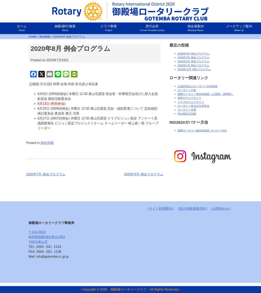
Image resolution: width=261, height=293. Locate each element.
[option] (202, 157)
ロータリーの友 (187, 90)
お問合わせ (221, 208)
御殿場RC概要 (65, 28)
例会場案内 (195, 28)
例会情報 (47, 143)
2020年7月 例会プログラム (45, 174)
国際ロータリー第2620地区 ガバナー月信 (202, 130)
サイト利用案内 (160, 208)
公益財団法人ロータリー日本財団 (197, 86)
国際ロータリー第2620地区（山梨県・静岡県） (206, 94)
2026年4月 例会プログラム (193, 53)
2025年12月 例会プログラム (194, 69)
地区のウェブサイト (189, 97)
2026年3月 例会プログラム (193, 57)
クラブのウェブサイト (191, 102)
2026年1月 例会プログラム (193, 65)
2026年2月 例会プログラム (193, 61)
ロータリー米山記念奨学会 (193, 105)
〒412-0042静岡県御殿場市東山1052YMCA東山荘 (47, 237)
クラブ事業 (109, 28)
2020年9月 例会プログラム (143, 174)
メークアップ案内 (239, 28)
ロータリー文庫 (187, 109)
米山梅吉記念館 (187, 113)
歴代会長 (152, 28)
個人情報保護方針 (192, 208)
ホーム (22, 28)
